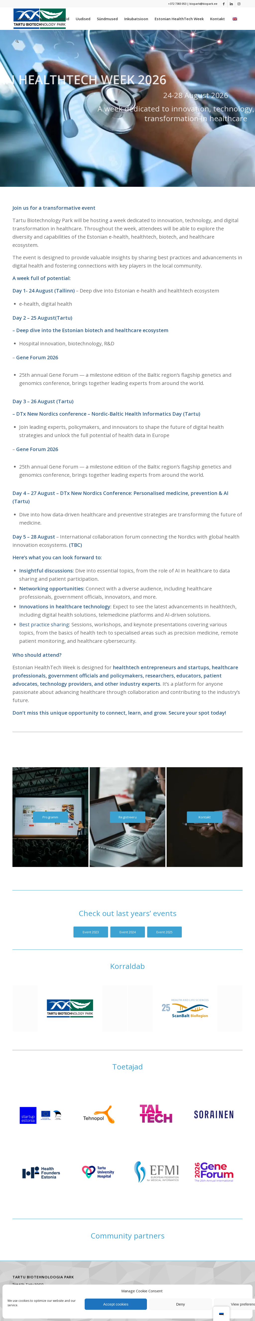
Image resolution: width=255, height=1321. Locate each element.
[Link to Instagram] (239, 3)
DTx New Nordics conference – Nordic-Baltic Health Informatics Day (99, 413)
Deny (180, 1304)
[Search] (17, 41)
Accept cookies (115, 1304)
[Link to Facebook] (223, 3)
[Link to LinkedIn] (231, 3)
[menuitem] (22, 18)
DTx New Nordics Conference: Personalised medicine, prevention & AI (144, 493)
